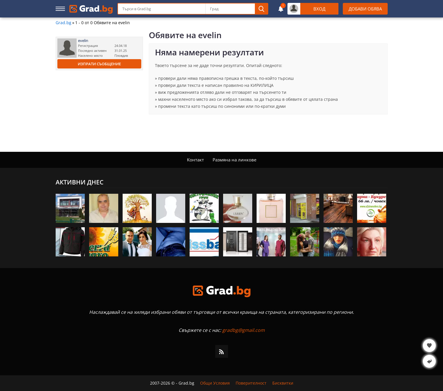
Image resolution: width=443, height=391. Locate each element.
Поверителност (251, 383)
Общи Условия (215, 383)
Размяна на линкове (234, 160)
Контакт (195, 160)
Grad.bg (63, 22)
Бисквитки (282, 383)
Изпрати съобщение (99, 63)
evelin (83, 40)
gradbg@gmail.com (243, 330)
